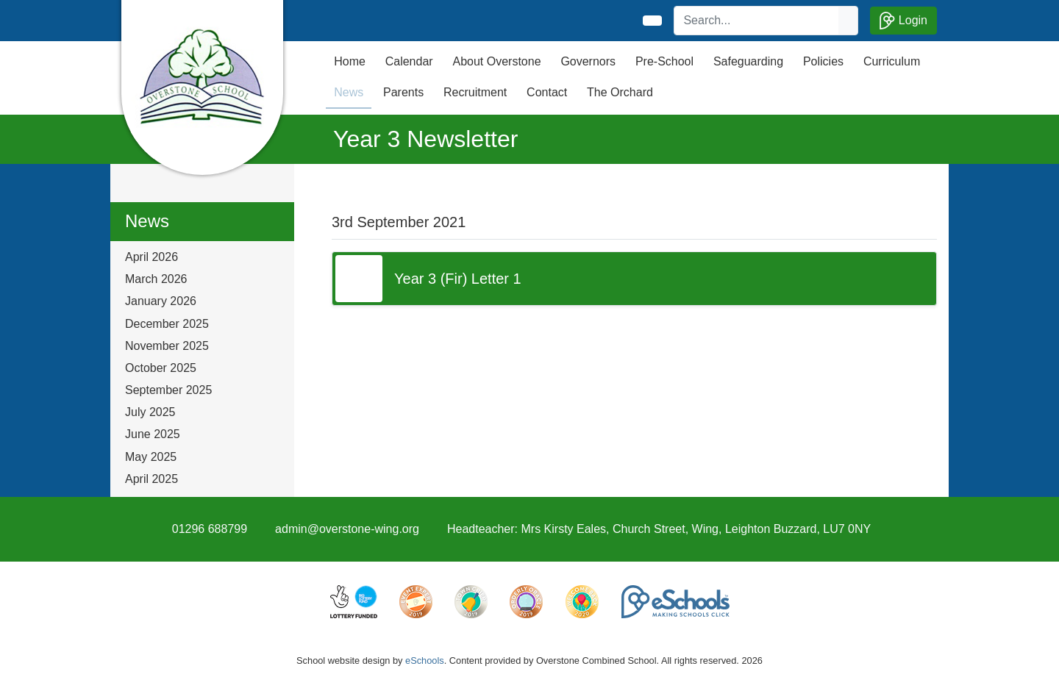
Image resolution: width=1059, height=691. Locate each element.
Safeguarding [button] (748, 61)
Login (903, 20)
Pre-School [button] (664, 61)
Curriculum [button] (891, 61)
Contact (547, 92)
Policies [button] (823, 61)
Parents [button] (403, 92)
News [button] (348, 92)
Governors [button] (588, 61)
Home (350, 61)
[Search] (756, 21)
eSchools (424, 660)
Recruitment (475, 92)
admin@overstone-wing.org (347, 529)
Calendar (409, 61)
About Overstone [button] (496, 61)
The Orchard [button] (620, 92)
